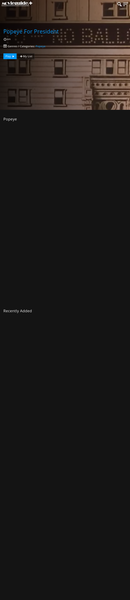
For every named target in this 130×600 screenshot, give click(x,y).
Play (10, 56)
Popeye (41, 46)
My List (25, 56)
